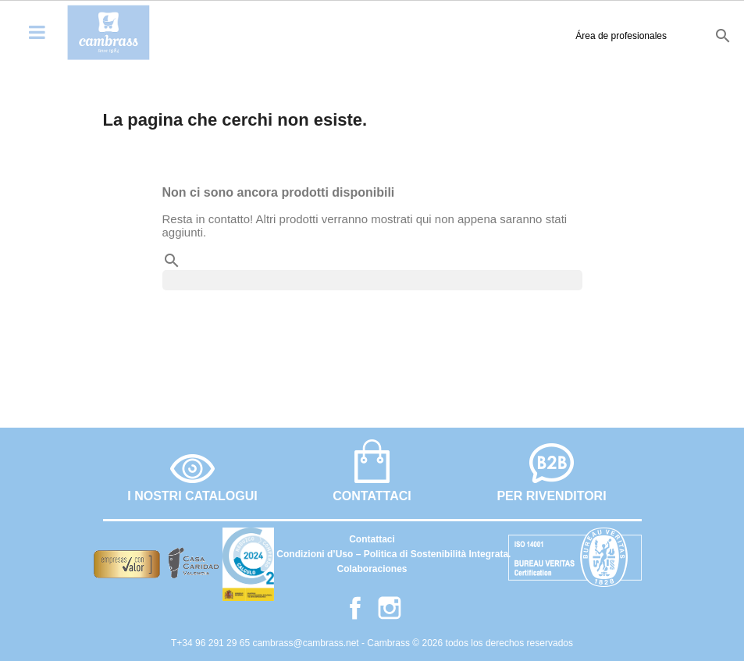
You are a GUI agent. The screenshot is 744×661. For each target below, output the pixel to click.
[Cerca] (372, 280)
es (614, 35)
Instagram (389, 608)
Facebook (355, 608)
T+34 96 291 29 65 (211, 643)
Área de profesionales (528, 35)
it (691, 35)
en (641, 35)
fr (668, 35)
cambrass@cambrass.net (306, 643)
